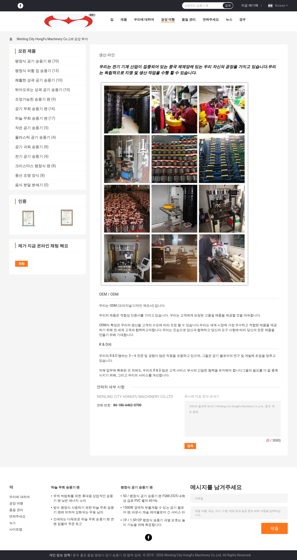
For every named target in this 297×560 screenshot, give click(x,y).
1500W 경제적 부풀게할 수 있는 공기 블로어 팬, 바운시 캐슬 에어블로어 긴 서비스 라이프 (154, 510)
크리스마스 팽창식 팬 (32, 166)
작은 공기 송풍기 (29, 128)
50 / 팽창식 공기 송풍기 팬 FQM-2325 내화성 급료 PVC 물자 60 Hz (154, 498)
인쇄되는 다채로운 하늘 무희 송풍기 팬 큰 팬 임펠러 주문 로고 (83, 521)
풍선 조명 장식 (27, 175)
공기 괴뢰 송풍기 (29, 147)
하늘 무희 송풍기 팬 (31, 118)
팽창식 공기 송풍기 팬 (33, 61)
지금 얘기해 (249, 5)
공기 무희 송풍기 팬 (31, 109)
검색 (228, 5)
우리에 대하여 (144, 19)
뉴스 (229, 19)
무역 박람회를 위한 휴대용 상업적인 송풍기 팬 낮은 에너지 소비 (83, 498)
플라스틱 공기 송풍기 (32, 137)
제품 (123, 19)
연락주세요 (211, 19)
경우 (242, 19)
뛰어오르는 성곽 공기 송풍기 (38, 90)
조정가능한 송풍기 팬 (32, 99)
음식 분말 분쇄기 (29, 185)
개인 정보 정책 (59, 555)
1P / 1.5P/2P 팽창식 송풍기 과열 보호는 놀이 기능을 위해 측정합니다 (154, 522)
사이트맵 (15, 529)
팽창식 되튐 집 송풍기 (33, 70)
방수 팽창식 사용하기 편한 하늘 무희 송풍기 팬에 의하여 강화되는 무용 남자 (83, 510)
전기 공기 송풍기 (29, 156)
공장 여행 (168, 19)
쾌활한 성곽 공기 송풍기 (35, 80)
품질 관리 (188, 19)
